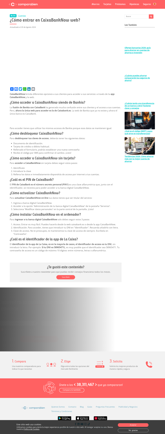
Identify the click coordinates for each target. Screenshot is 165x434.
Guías (89, 407)
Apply (151, 16)
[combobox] (29, 323)
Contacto (72, 407)
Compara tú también (72, 390)
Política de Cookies (31, 429)
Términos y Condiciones (46, 330)
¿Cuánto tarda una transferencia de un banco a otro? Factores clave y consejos (139, 105)
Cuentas (22, 15)
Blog (82, 407)
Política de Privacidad (68, 328)
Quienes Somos (58, 407)
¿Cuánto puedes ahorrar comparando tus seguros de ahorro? (137, 78)
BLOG (13, 15)
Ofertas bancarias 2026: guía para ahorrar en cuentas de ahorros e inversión (138, 50)
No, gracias (133, 430)
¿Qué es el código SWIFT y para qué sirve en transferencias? (138, 132)
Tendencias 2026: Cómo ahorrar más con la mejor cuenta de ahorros (139, 158)
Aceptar (133, 425)
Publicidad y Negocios (128, 407)
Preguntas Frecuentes (105, 407)
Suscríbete (66, 277)
